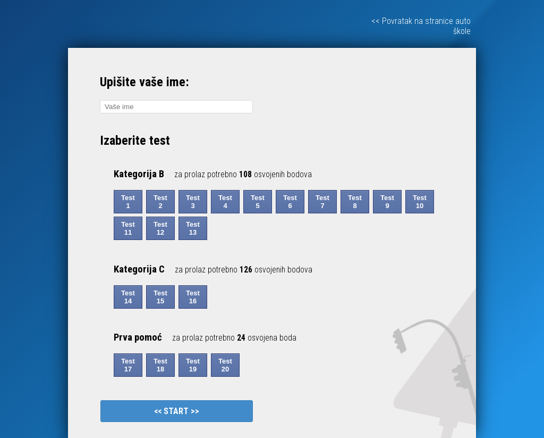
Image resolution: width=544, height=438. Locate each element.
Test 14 (128, 297)
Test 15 (160, 297)
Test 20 (225, 365)
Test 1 (128, 202)
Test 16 (193, 297)
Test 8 (355, 202)
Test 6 (290, 202)
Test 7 (322, 202)
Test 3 (193, 202)
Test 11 (128, 228)
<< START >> (176, 411)
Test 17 (128, 365)
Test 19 (193, 365)
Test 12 (160, 228)
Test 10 (420, 202)
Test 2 (160, 202)
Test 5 (258, 202)
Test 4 (225, 202)
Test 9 (387, 202)
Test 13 (193, 228)
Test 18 (160, 365)
